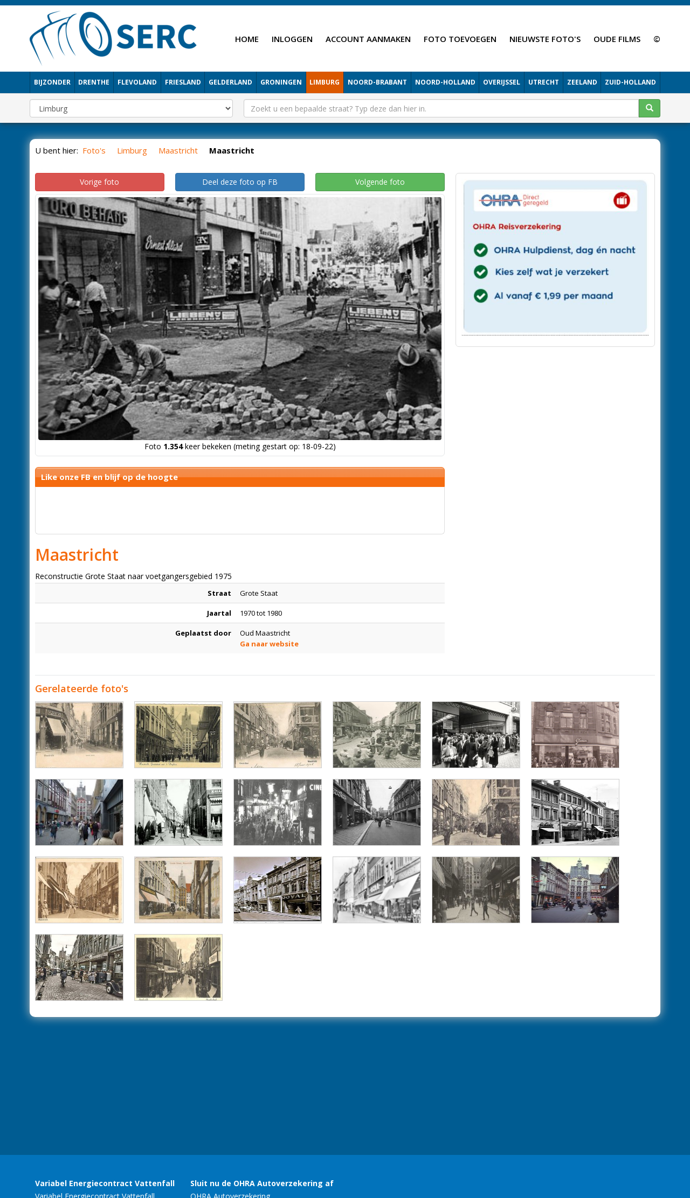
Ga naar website (269, 644)
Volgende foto (380, 182)
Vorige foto (99, 182)
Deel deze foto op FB (240, 182)
